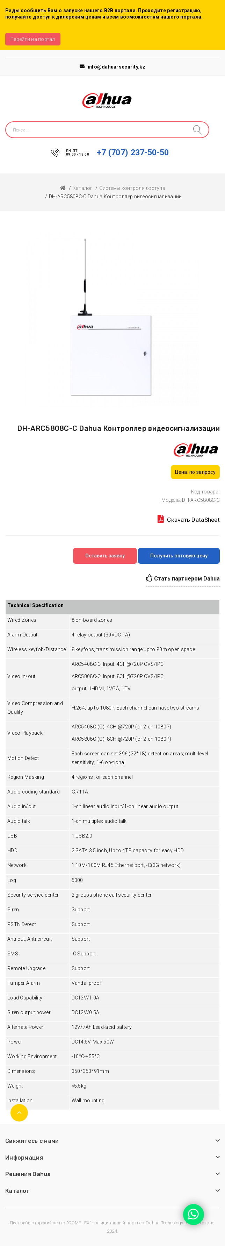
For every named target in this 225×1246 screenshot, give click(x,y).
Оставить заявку (105, 555)
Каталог (83, 188)
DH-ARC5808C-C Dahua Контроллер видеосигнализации (115, 196)
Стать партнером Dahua (183, 578)
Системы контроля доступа (132, 188)
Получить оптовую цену (179, 555)
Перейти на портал (32, 39)
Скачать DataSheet (189, 519)
